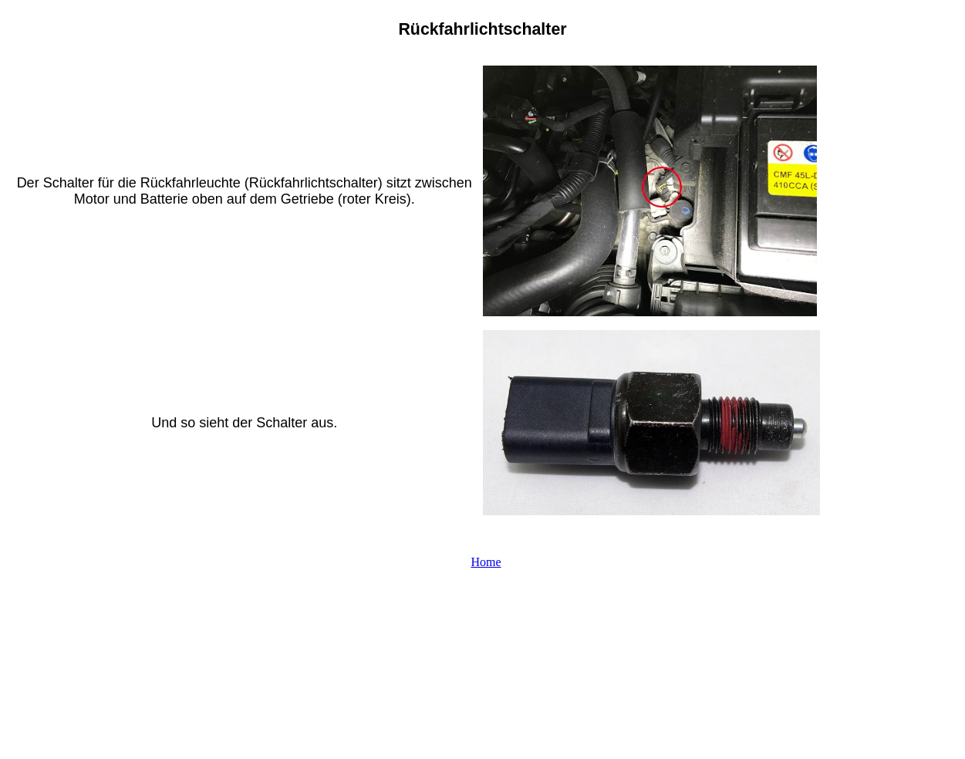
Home (486, 561)
